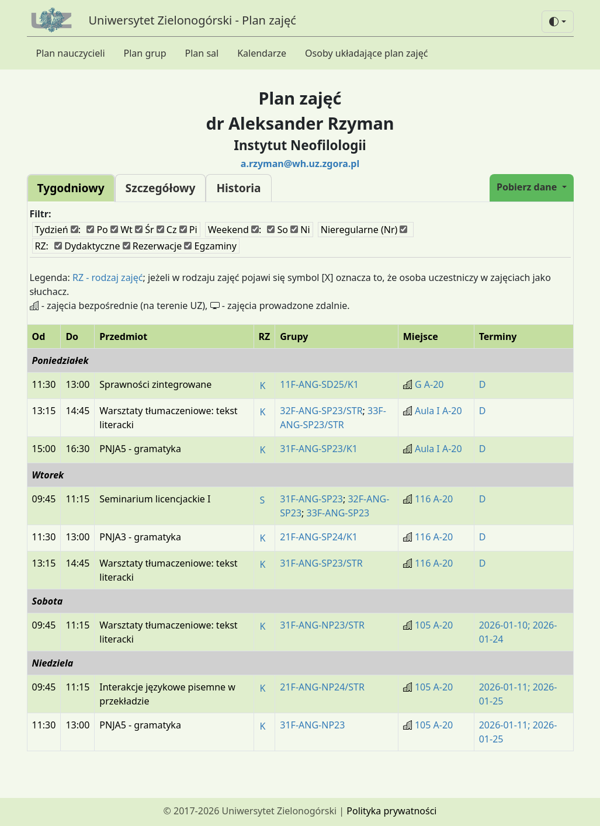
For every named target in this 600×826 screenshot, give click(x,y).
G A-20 (429, 384)
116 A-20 (434, 498)
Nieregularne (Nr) (364, 229)
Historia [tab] (238, 188)
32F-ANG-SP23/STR (321, 410)
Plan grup (145, 53)
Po (97, 229)
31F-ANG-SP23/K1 (319, 448)
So (277, 229)
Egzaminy (210, 246)
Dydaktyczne (87, 246)
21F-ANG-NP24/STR (322, 687)
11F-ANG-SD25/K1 (319, 384)
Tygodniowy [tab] (71, 188)
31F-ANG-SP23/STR (321, 563)
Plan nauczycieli (70, 53)
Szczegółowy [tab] (161, 188)
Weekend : (234, 229)
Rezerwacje (152, 246)
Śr (144, 229)
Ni (300, 229)
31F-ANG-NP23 (312, 725)
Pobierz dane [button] (528, 187)
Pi (188, 229)
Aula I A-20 (438, 410)
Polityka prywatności (391, 810)
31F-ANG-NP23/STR (322, 625)
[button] (557, 22)
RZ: (41, 246)
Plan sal (202, 53)
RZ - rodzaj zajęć (107, 277)
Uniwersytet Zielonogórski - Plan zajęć (192, 20)
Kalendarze (261, 53)
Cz (167, 229)
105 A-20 (434, 625)
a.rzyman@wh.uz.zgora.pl (300, 163)
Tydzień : (58, 229)
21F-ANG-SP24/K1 (319, 536)
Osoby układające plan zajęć (366, 53)
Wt (121, 229)
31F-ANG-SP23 (311, 498)
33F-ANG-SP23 (338, 512)
